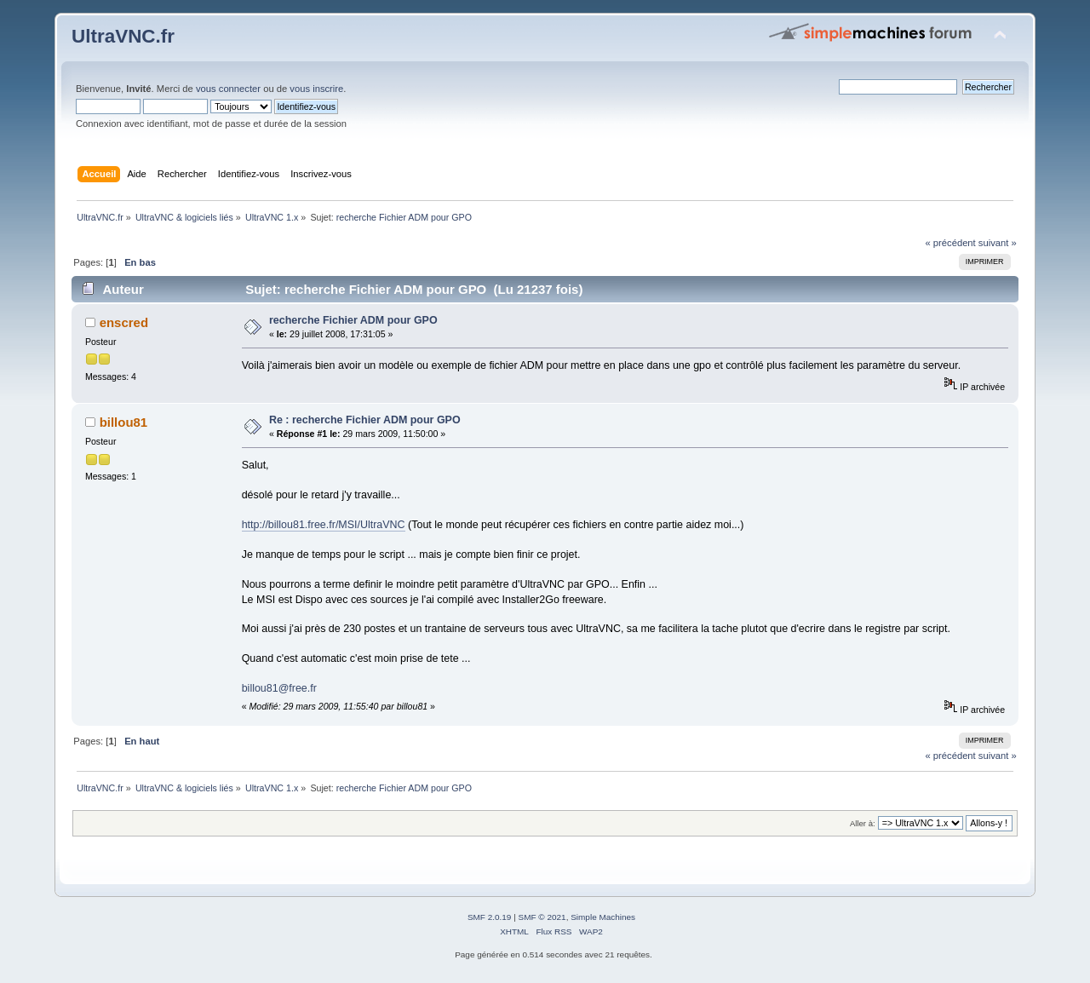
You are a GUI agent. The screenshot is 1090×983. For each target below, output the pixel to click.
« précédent (950, 243)
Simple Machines (603, 917)
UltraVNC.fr (123, 36)
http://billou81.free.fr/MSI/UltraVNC (323, 525)
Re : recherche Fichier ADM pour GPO (365, 420)
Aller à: (862, 823)
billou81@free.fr (279, 688)
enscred (124, 322)
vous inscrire (316, 88)
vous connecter (228, 88)
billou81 (124, 422)
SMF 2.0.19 (490, 917)
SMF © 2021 (542, 917)
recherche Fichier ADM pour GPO (353, 320)
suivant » (997, 243)
